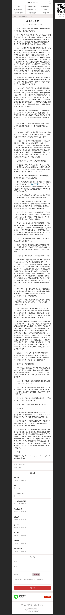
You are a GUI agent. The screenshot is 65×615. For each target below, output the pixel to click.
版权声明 (36, 606)
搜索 (50, 2)
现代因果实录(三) (18, 9)
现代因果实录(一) (32, 6)
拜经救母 (16, 540)
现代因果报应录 (19, 13)
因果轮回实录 (32, 13)
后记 (15, 485)
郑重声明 (16, 477)
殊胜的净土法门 (18, 548)
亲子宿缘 (16, 525)
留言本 (42, 606)
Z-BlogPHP (35, 612)
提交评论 (32, 589)
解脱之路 (16, 517)
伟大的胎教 (22, 465)
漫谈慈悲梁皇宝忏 (32, 9)
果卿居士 (46, 9)
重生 (20, 467)
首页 (19, 6)
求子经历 (16, 533)
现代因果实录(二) (46, 6)
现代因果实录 (32, 3)
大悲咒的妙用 (18, 509)
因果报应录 (46, 13)
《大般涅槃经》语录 (20, 501)
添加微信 (47, 597)
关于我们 (23, 606)
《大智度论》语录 (19, 493)
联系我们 (30, 606)
